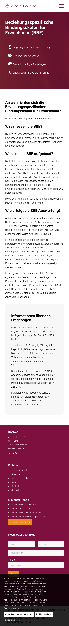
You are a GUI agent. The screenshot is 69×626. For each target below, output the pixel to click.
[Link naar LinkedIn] (12, 454)
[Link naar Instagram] (15, 454)
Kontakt (15, 486)
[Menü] (60, 6)
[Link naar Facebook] (9, 454)
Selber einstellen (12, 620)
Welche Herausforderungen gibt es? (28, 516)
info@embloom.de (16, 448)
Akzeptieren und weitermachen (18, 614)
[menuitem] (60, 6)
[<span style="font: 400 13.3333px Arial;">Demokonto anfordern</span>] (20, 522)
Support (15, 490)
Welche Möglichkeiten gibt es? (26, 512)
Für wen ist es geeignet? (23, 508)
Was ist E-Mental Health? (23, 504)
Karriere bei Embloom (21, 478)
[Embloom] (28, 6)
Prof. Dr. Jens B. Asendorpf (28, 327)
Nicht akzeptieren (44, 614)
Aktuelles (15, 482)
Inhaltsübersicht (19, 470)
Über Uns (16, 474)
